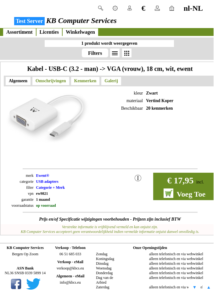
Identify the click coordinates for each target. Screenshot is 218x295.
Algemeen (18, 80)
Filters (95, 53)
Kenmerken (85, 80)
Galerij (111, 80)
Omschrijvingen (51, 80)
